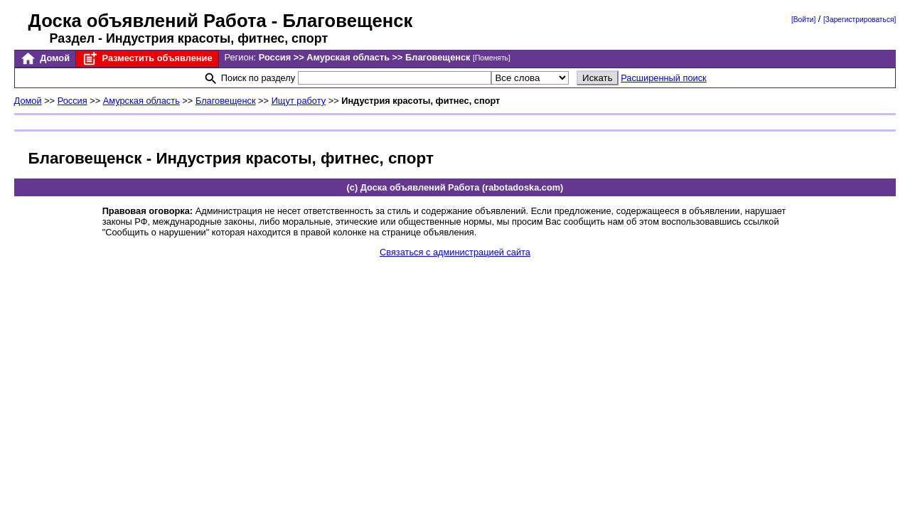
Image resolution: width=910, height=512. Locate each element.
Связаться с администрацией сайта (455, 252)
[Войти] (803, 19)
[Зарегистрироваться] (859, 19)
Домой (45, 58)
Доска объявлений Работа (147, 21)
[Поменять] (491, 58)
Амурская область (141, 100)
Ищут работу (299, 100)
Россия (72, 100)
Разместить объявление (147, 58)
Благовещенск (226, 100)
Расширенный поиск (664, 78)
